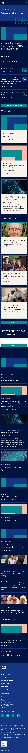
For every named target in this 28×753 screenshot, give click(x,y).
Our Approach (4, 677)
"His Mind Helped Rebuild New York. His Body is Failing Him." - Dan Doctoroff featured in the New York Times (14, 308)
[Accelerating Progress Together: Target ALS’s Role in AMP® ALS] (14, 46)
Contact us (4, 697)
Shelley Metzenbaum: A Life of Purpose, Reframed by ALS (12, 641)
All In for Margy (9, 133)
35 (14, 655)
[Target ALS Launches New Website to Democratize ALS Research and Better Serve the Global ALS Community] (11, 80)
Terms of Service (15, 737)
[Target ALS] (2, 3)
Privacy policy (4, 686)
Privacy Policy (6, 737)
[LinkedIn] (18, 715)
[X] (13, 715)
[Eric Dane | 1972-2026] (8, 68)
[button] (14, 105)
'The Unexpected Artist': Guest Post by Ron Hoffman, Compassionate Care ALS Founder (14, 243)
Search (3, 700)
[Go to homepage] (4, 672)
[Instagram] (7, 715)
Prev (3, 655)
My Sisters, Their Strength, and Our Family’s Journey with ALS (12, 612)
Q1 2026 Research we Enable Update (11, 468)
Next (19, 655)
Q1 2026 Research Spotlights (11, 520)
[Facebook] (2, 715)
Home (2, 9)
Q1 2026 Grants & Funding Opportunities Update (10, 495)
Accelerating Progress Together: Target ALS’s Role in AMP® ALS (13, 546)
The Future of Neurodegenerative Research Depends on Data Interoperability (13, 166)
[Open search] (22, 2)
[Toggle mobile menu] (26, 2)
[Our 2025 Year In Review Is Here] (10, 94)
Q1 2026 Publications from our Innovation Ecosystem (14, 198)
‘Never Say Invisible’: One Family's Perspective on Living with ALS (14, 276)
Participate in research (7, 680)
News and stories (5, 683)
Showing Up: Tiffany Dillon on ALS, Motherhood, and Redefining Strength (13, 573)
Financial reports (5, 689)
